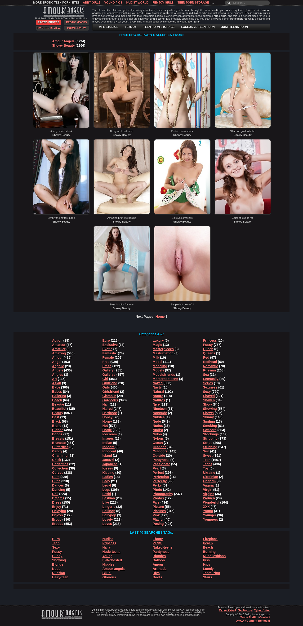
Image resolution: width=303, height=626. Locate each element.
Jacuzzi (108, 460)
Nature (158, 396)
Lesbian (108, 498)
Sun (206, 451)
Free (106, 362)
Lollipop (108, 511)
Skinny (208, 417)
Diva (156, 573)
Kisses (107, 468)
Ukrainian (210, 477)
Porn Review (76, 28)
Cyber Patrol (227, 610)
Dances (58, 485)
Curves (57, 472)
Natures (159, 400)
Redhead (210, 362)
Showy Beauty (63, 45)
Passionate (161, 464)
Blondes (159, 556)
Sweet (208, 455)
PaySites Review (48, 28)
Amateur (59, 345)
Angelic (58, 366)
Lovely (107, 519)
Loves (107, 524)
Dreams (58, 498)
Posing (158, 524)
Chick (56, 460)
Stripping (210, 438)
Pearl (157, 468)
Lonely (208, 569)
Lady (106, 481)
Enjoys (57, 515)
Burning (209, 552)
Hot (105, 426)
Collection (60, 468)
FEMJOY (131, 27)
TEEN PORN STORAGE (158, 27)
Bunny (57, 556)
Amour (57, 357)
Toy (206, 468)
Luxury (158, 340)
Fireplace (210, 539)
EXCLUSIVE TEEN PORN (198, 27)
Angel (56, 362)
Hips (206, 564)
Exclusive (110, 345)
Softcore (210, 430)
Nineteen (160, 409)
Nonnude (160, 413)
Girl (105, 379)
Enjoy (56, 507)
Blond (57, 426)
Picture (158, 507)
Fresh (106, 366)
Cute (55, 477)
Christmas (60, 464)
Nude (157, 421)
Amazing (59, 353)
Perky (157, 485)
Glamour (109, 396)
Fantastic (109, 353)
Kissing (108, 472)
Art (54, 379)
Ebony (158, 539)
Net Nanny (245, 610)
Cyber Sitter (262, 610)
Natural (158, 391)
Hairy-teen (60, 577)
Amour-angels (113, 569)
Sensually (210, 379)
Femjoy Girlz (162, 2)
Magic (157, 345)
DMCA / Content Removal (253, 620)
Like (105, 502)
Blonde (57, 430)
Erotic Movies (76, 22)
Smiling (209, 421)
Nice (156, 404)
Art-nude (159, 569)
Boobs (57, 434)
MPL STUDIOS (108, 27)
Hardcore (109, 413)
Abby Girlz (91, 2)
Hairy (106, 547)
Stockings (211, 434)
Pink (156, 515)
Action (57, 340)
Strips (208, 443)
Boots (157, 577)
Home (160, 316)
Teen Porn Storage (193, 2)
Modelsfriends (164, 374)
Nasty (157, 387)
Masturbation (163, 353)
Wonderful (211, 502)
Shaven (209, 400)
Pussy (208, 345)
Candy (57, 451)
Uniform (209, 481)
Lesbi (106, 494)
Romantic (210, 366)
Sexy (207, 391)
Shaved (209, 396)
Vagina (208, 485)
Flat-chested (112, 560)
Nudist (158, 430)
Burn (56, 539)
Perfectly (160, 481)
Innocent (109, 451)
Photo (157, 490)
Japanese (110, 464)
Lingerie (108, 507)
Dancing (58, 490)
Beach (57, 400)
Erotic (57, 519)
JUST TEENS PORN (234, 27)
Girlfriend (109, 383)
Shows (208, 413)
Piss (206, 560)
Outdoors (160, 451)
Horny (107, 421)
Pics (156, 502)
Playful (158, 519)
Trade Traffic (249, 617)
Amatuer (59, 349)
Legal (106, 485)
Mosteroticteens (165, 379)
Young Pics (113, 2)
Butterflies (60, 447)
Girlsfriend (110, 391)
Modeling (160, 366)
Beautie (58, 404)
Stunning (210, 447)
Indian (107, 443)
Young (208, 511)
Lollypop (109, 515)
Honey (107, 417)
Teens (207, 464)
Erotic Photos (48, 22)
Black (56, 421)
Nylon (157, 434)
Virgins (208, 494)
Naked (158, 383)
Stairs (207, 577)
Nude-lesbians (214, 556)
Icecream (109, 434)
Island (107, 455)
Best (55, 417)
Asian (56, 383)
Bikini (106, 573)
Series (208, 383)
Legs (106, 490)
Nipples (108, 564)
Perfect (158, 472)
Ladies (107, 477)
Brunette (59, 443)
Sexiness (210, 387)
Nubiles (159, 417)
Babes (57, 391)
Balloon (159, 560)
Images (108, 438)
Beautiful (59, 409)
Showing (210, 409)
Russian (209, 370)
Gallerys (109, 374)
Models (158, 370)
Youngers (210, 519)
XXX (206, 507)
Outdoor (159, 447)
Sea (206, 374)
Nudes (158, 426)
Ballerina (59, 396)
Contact (264, 617)
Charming (59, 455)
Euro (106, 340)
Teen (207, 460)
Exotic (107, 349)
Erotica (57, 524)
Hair (105, 404)
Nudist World (137, 2)
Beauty (57, 413)
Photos (158, 498)
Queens (209, 353)
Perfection (161, 477)
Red (206, 357)
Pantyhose (161, 460)
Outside (159, 455)
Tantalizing (211, 573)
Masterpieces (163, 349)
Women (209, 498)
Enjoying (59, 511)
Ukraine (209, 472)
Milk (156, 357)
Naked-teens (162, 547)
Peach (208, 543)
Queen (208, 349)
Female (108, 357)
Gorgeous (110, 400)
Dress (56, 502)
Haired (107, 409)
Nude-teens (111, 552)
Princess (210, 340)
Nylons (158, 438)
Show (207, 404)
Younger (209, 515)
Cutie (56, 481)
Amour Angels (63, 41)
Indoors (108, 447)
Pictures (159, 511)
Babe (56, 387)
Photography (163, 494)
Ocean (158, 443)
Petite (157, 543)
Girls (106, 387)
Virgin (207, 490)
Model (157, 362)
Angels (57, 370)
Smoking (210, 426)
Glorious (109, 577)
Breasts (58, 438)
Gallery (108, 370)
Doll (55, 494)
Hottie (107, 430)
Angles (57, 374)
